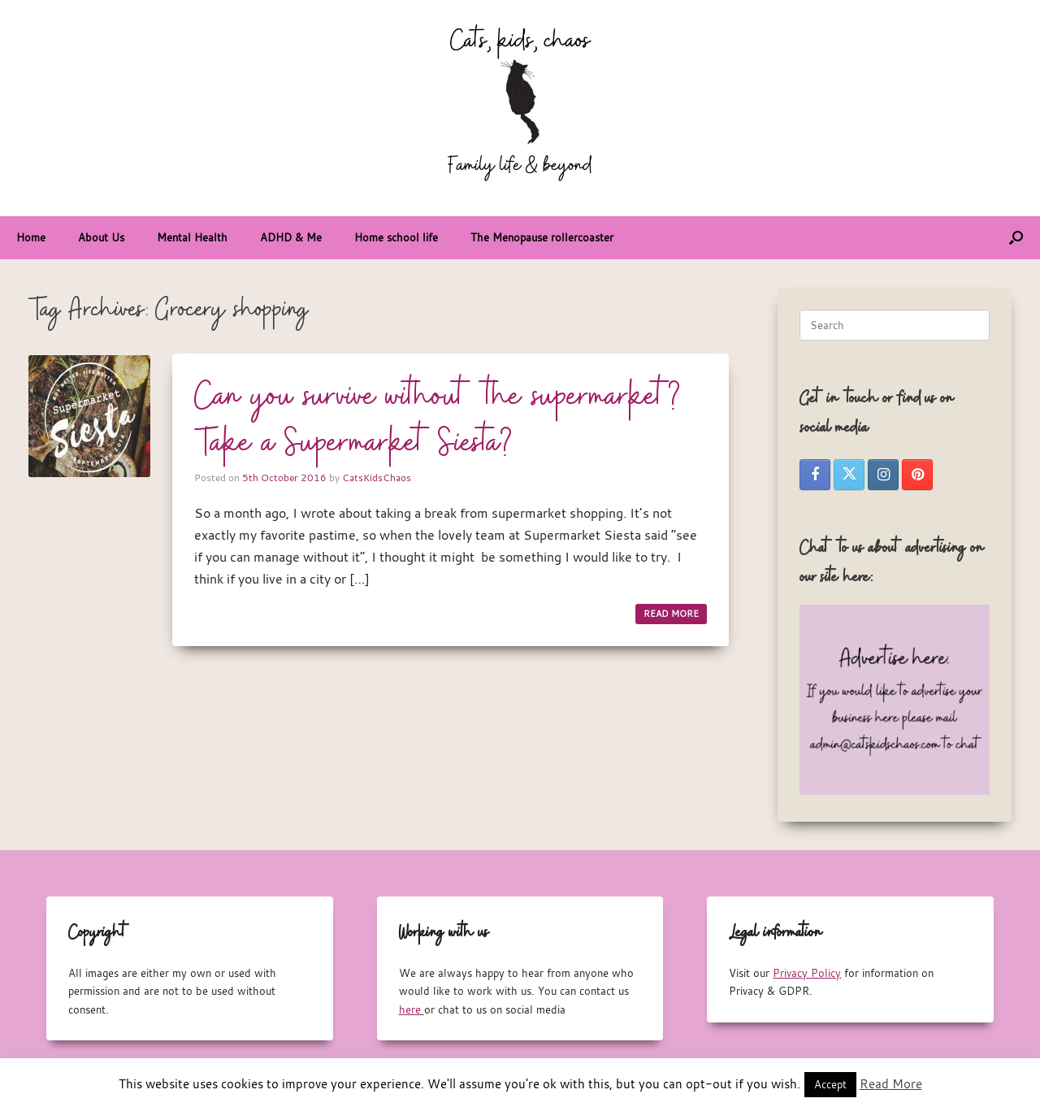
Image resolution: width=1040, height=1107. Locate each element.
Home (31, 237)
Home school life (396, 237)
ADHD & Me (291, 237)
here (411, 1009)
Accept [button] (830, 1084)
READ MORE (671, 613)
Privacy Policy (807, 973)
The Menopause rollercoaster (541, 237)
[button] (1016, 237)
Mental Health (192, 237)
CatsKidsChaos (376, 477)
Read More (891, 1083)
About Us (101, 237)
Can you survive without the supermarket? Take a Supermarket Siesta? (437, 420)
